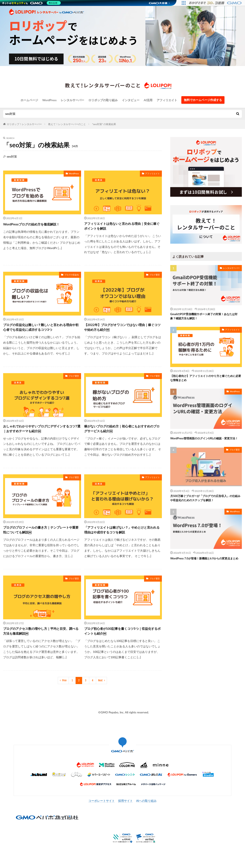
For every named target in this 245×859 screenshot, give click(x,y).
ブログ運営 (154, 276)
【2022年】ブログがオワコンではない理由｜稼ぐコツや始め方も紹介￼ (122, 330)
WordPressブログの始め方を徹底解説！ (37, 224)
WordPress (49, 100)
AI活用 (148, 100)
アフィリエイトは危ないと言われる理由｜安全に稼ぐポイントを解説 (122, 227)
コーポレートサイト (101, 808)
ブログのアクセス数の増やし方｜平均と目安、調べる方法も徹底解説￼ (39, 638)
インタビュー (130, 100)
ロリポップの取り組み (103, 100)
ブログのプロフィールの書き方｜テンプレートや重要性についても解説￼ (41, 535)
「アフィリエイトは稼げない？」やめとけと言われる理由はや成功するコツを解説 (122, 535)
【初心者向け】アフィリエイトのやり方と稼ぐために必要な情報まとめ (204, 380)
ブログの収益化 (71, 276)
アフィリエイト (167, 100)
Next (100, 688)
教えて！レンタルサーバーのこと (67, 124)
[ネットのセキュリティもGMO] (32, 3)
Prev (64, 688)
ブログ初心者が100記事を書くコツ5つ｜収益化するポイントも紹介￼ (122, 638)
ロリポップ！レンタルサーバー (24, 124)
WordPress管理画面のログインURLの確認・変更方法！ (206, 443)
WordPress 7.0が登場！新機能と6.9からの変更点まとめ (204, 568)
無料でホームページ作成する (203, 100)
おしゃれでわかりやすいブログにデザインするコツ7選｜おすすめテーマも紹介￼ (41, 432)
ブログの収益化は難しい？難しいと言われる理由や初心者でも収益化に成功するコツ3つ (41, 330)
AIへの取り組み (146, 808)
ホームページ (29, 100)
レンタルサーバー (72, 100)
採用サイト (125, 808)
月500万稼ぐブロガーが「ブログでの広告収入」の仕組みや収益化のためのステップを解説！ (206, 506)
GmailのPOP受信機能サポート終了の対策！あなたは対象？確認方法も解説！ (205, 317)
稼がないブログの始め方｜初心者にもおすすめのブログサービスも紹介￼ (122, 432)
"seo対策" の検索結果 (104, 124)
